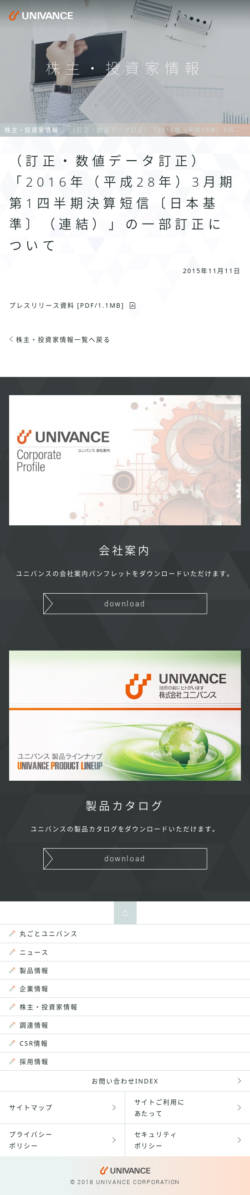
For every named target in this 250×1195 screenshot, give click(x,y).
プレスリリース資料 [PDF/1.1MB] (66, 305)
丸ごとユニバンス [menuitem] (49, 933)
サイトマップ (31, 1107)
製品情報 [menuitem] (34, 970)
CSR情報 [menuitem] (34, 1043)
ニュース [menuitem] (34, 952)
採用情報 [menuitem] (34, 1061)
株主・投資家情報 (32, 130)
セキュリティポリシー (156, 1140)
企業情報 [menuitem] (34, 988)
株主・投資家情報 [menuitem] (49, 1006)
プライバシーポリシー (31, 1140)
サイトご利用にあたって (159, 1108)
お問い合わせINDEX (125, 1081)
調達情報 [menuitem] (34, 1025)
